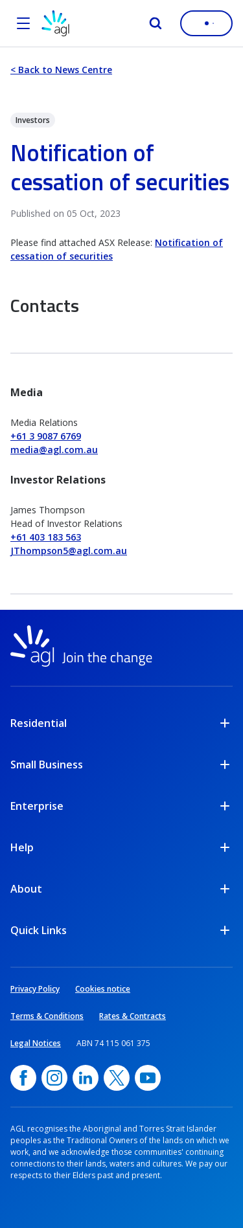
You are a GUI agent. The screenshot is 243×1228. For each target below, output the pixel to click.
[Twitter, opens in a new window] (117, 1078)
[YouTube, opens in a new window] (148, 1078)
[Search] (155, 23)
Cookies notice (102, 988)
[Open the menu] (23, 23)
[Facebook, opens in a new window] (23, 1078)
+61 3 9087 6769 (45, 436)
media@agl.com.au (54, 449)
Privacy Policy (35, 988)
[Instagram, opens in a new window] (54, 1078)
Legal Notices (35, 1043)
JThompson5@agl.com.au (68, 550)
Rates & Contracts (132, 1015)
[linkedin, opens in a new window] (85, 1078)
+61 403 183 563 (45, 537)
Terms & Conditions (47, 1015)
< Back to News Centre (61, 69)
